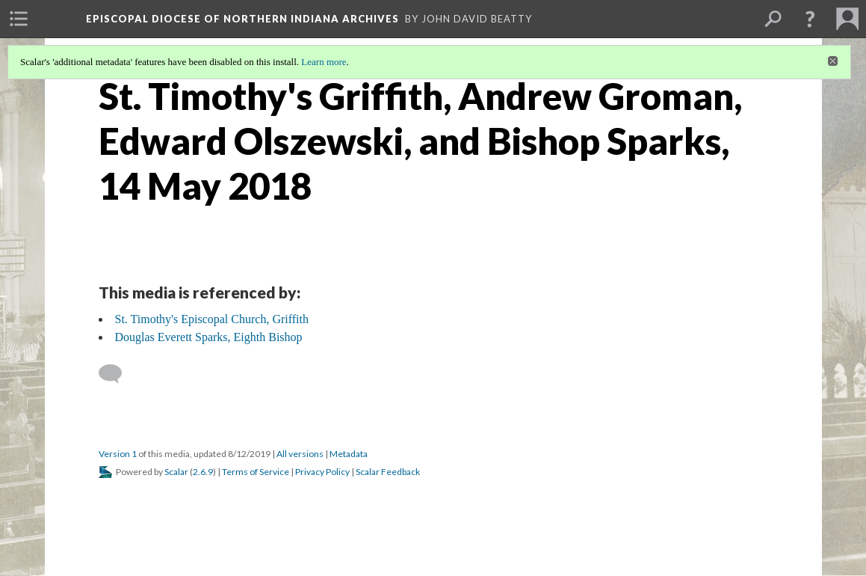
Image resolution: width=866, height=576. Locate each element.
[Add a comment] (117, 374)
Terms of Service (255, 471)
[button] (810, 18)
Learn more (323, 61)
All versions (300, 453)
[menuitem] (18, 18)
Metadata (349, 453)
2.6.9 (203, 471)
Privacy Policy (322, 471)
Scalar (176, 471)
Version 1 (118, 453)
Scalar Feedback (388, 471)
